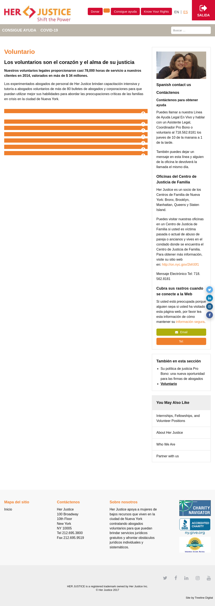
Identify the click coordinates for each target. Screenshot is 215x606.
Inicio (8, 509)
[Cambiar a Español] (185, 12)
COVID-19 (49, 30)
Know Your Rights (156, 11)
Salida (203, 10)
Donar (95, 11)
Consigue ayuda (125, 11)
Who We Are (165, 444)
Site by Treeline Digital (199, 597)
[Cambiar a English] (176, 12)
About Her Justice (169, 432)
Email (181, 332)
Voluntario (169, 384)
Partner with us (167, 456)
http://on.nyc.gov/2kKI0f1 (181, 264)
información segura (190, 322)
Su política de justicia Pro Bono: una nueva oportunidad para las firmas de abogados (183, 374)
